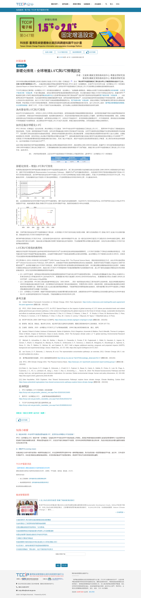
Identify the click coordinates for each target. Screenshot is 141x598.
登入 (111, 4)
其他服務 (98, 4)
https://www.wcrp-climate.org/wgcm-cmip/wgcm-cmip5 (73, 320)
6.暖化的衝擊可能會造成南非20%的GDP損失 (31, 534)
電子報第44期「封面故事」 (80, 100)
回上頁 (64, 565)
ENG (117, 4)
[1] (20, 302)
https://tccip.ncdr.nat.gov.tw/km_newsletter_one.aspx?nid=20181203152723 (45, 399)
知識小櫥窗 (48, 52)
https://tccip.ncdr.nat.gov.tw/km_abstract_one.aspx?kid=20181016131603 (44, 392)
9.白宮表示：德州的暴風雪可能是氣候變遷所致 (32, 545)
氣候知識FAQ (47, 95)
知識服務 (87, 4)
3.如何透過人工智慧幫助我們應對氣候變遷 (31, 523)
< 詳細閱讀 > (120, 512)
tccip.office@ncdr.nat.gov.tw (27, 590)
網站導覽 (91, 592)
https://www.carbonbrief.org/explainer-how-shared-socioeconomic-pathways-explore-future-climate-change (56, 382)
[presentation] (70, 560)
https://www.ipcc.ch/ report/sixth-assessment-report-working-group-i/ (91, 362)
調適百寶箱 (77, 4)
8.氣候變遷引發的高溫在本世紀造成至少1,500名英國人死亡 (36, 542)
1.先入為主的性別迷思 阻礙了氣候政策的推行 (57, 500)
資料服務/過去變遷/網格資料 (37, 478)
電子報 (27, 10)
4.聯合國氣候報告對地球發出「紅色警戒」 (31, 527)
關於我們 (54, 4)
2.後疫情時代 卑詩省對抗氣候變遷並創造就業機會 (33, 520)
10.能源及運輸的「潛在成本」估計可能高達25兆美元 (34, 549)
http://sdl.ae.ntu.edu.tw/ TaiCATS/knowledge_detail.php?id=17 (78, 358)
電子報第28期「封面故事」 (109, 95)
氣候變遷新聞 (77, 52)
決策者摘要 (115, 90)
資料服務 (65, 4)
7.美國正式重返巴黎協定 (24, 538)
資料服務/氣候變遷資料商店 (40, 482)
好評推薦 (90, 52)
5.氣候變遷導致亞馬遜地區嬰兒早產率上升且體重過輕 (34, 531)
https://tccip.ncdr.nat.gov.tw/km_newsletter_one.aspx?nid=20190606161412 (45, 405)
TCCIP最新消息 (62, 52)
